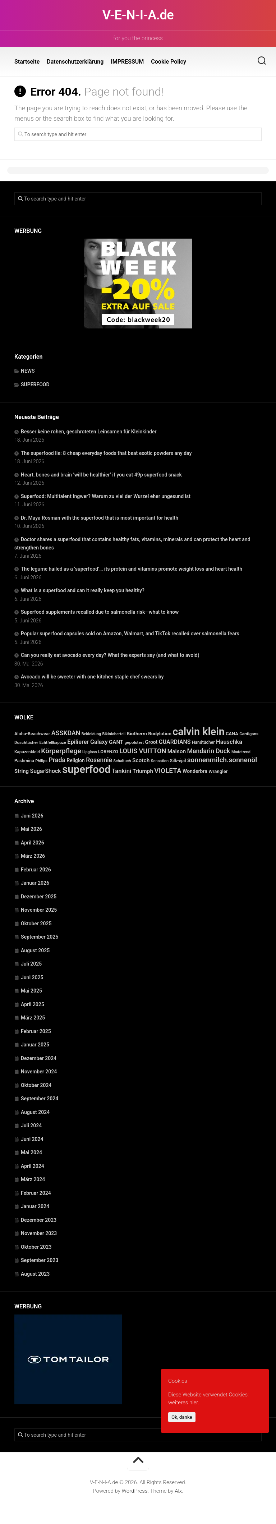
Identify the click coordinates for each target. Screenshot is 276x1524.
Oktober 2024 (36, 1085)
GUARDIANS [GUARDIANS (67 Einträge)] (175, 741)
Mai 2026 (31, 829)
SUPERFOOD (35, 384)
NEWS (28, 371)
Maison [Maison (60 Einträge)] (176, 751)
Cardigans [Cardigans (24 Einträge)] (248, 733)
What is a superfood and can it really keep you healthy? (82, 590)
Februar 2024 (36, 1193)
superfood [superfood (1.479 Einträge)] (86, 769)
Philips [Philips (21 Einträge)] (41, 761)
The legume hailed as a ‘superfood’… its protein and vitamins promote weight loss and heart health (131, 569)
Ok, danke (181, 1417)
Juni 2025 (32, 977)
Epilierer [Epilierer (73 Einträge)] (78, 741)
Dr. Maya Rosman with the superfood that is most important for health (99, 518)
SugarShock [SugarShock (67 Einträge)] (45, 771)
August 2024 (35, 1112)
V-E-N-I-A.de (138, 15)
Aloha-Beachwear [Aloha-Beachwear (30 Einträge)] (32, 733)
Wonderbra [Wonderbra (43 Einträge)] (195, 771)
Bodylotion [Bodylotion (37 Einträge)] (159, 733)
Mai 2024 (31, 1152)
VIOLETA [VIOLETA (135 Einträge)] (167, 770)
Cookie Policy (168, 61)
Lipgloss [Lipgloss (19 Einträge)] (89, 752)
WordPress (135, 1491)
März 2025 (33, 1018)
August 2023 (35, 1274)
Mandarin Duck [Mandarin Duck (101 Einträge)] (208, 751)
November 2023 (39, 1233)
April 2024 (32, 1166)
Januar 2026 (35, 883)
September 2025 (39, 937)
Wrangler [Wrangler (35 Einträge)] (217, 771)
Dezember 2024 (38, 1058)
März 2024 (33, 1179)
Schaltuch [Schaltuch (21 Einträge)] (122, 761)
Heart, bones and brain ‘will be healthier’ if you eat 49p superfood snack (101, 475)
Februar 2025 (36, 1031)
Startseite (27, 61)
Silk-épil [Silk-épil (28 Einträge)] (178, 760)
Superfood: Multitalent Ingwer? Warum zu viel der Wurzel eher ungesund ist (105, 496)
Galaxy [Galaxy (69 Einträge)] (99, 741)
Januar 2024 (35, 1206)
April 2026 (32, 843)
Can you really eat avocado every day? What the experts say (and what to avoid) (110, 655)
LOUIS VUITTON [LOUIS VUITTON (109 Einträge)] (142, 751)
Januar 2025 (35, 1045)
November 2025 (39, 910)
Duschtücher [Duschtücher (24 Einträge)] (26, 742)
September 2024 (39, 1098)
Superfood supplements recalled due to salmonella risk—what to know (100, 612)
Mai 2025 (31, 991)
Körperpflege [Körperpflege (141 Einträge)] (61, 751)
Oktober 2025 (36, 923)
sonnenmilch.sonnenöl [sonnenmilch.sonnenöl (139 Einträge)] (222, 760)
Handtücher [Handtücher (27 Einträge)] (203, 742)
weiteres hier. (183, 1402)
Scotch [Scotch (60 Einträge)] (141, 760)
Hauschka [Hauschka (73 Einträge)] (229, 741)
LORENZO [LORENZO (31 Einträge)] (108, 751)
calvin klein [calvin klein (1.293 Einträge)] (198, 732)
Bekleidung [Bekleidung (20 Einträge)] (91, 734)
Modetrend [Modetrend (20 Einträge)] (240, 752)
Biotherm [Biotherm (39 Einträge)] (137, 733)
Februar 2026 (36, 869)
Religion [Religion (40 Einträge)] (76, 760)
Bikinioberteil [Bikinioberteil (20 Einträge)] (114, 734)
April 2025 (32, 1004)
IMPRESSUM (127, 61)
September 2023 (39, 1260)
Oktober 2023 (36, 1247)
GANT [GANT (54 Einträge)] (116, 742)
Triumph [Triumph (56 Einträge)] (143, 771)
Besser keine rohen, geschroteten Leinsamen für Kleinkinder (89, 431)
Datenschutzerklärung (75, 61)
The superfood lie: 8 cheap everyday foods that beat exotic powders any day (106, 453)
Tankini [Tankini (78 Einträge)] (121, 771)
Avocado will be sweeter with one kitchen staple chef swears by (92, 677)
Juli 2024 (31, 1125)
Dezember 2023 (38, 1220)
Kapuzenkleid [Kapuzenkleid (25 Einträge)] (27, 751)
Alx (178, 1491)
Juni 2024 (32, 1139)
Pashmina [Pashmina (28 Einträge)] (24, 760)
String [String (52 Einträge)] (21, 771)
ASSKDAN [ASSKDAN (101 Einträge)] (65, 733)
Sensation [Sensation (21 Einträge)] (160, 761)
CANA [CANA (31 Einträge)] (232, 733)
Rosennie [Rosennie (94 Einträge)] (99, 760)
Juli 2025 (31, 964)
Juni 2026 (32, 816)
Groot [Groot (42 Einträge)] (151, 742)
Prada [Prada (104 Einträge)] (57, 760)
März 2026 (33, 856)
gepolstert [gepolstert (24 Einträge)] (134, 742)
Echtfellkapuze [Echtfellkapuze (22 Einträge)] (53, 742)
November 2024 (39, 1071)
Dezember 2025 (38, 896)
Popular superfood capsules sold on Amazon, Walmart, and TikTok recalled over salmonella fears (130, 633)
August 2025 (35, 950)
